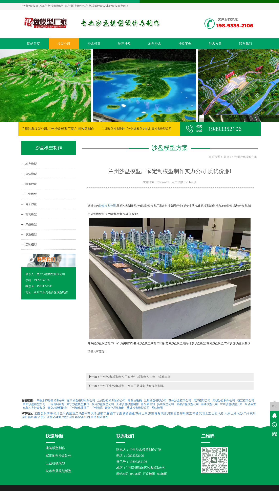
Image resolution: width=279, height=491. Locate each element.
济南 (151, 413)
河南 (170, 413)
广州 (246, 413)
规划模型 (31, 214)
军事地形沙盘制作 (58, 455)
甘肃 (119, 413)
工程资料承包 (56, 404)
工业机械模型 (55, 463)
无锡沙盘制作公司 (224, 400)
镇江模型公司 (245, 400)
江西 (87, 417)
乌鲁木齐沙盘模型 (34, 407)
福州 (31, 417)
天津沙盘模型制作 (128, 404)
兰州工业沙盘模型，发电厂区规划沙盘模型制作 (132, 386)
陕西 (164, 413)
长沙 (240, 413)
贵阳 (43, 417)
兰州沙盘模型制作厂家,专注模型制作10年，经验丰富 (135, 376)
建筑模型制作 (55, 448)
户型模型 (31, 224)
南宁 (37, 417)
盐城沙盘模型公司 (138, 407)
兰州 (62, 413)
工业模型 (31, 194)
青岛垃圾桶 (135, 400)
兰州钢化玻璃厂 (79, 407)
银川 (56, 413)
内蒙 (69, 413)
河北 (49, 417)
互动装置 (250, 404)
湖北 (71, 417)
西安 (176, 413)
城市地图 (102, 417)
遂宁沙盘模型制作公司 (81, 400)
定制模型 (31, 244)
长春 (221, 413)
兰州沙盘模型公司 (155, 400)
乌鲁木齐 (84, 413)
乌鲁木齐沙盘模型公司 (51, 400)
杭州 (253, 413)
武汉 (65, 417)
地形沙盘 (154, 43)
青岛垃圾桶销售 (58, 407)
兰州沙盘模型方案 (245, 156)
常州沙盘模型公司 (34, 404)
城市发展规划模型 (58, 471)
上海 (233, 413)
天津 (93, 413)
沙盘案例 (184, 43)
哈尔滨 (79, 417)
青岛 (157, 413)
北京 (208, 413)
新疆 (125, 413)
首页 (226, 156)
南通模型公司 (210, 404)
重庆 (75, 413)
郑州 (183, 413)
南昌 (195, 413)
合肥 (24, 417)
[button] (138, 118)
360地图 (161, 473)
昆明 (43, 413)
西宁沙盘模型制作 (78, 404)
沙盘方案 (215, 43)
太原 (227, 413)
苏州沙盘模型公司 (180, 400)
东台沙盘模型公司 (103, 404)
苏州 (138, 413)
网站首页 (33, 43)
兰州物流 (97, 407)
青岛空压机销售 (115, 407)
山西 (214, 413)
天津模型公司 (202, 400)
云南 (37, 413)
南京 (189, 413)
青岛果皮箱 (148, 404)
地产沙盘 (124, 43)
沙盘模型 (94, 43)
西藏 (132, 413)
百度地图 (149, 473)
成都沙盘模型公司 (188, 404)
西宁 (113, 413)
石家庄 (57, 417)
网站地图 (157, 407)
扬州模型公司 (166, 404)
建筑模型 (31, 173)
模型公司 (63, 43)
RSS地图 (136, 473)
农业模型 (31, 234)
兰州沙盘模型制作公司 (111, 400)
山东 (144, 413)
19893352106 (135, 455)
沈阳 (202, 413)
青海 (50, 413)
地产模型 (31, 163)
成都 (100, 413)
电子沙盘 (31, 204)
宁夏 (106, 413)
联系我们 (245, 43)
